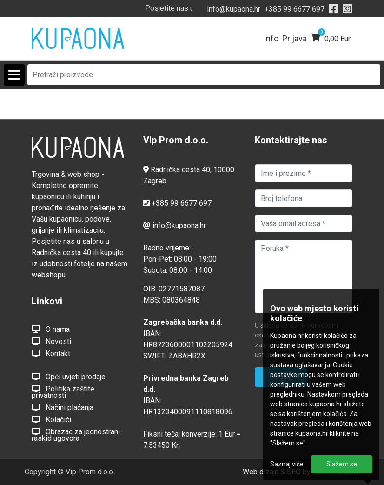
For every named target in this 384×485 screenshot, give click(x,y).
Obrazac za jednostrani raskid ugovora (76, 435)
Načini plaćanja (62, 407)
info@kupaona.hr (233, 9)
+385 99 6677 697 (294, 9)
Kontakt (51, 353)
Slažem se (341, 464)
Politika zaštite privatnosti (63, 392)
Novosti (51, 341)
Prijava (294, 38)
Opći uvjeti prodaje (69, 376)
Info (271, 38)
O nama (51, 329)
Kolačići (51, 419)
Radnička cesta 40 (180, 169)
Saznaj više (287, 464)
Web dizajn (260, 471)
